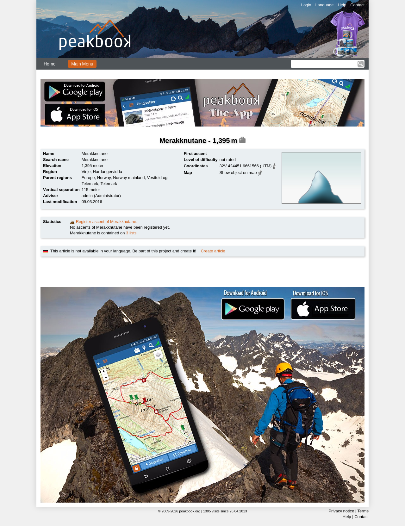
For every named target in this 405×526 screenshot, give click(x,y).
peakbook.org (189, 511)
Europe (88, 177)
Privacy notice (341, 511)
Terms (363, 511)
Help (342, 5)
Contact (357, 5)
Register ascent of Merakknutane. (106, 221)
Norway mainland (129, 177)
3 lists (131, 233)
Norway (104, 177)
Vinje (86, 171)
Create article (213, 251)
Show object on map (238, 172)
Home (49, 63)
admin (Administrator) (101, 195)
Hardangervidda (107, 171)
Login (306, 5)
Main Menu (82, 63)
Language (324, 5)
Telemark (108, 183)
